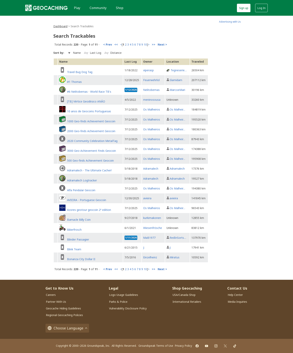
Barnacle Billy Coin (79, 219)
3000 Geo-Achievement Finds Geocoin (91, 151)
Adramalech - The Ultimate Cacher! (89, 170)
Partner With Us (56, 302)
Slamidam (176, 80)
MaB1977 (149, 238)
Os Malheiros (151, 109)
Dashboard (60, 26)
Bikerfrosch (74, 229)
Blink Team (74, 249)
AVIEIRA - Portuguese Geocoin (86, 200)
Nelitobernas (151, 90)
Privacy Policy (183, 346)
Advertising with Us (230, 21)
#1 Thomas (74, 82)
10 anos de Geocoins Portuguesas (89, 111)
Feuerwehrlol (151, 80)
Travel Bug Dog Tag (79, 72)
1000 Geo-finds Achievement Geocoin (91, 121)
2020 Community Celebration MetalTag (92, 141)
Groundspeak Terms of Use (155, 346)
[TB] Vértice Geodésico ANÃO (86, 101)
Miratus (174, 257)
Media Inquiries (237, 302)
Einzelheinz (150, 257)
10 (145, 44)
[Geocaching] (46, 8)
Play (77, 8)
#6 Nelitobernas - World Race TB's (89, 91)
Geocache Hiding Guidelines (63, 308)
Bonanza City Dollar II (81, 259)
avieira (147, 198)
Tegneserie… (179, 70)
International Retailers (187, 302)
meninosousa (151, 100)
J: (144, 247)
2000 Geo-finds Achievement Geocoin (91, 131)
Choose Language (67, 328)
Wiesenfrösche (152, 228)
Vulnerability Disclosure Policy (128, 308)
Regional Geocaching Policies (64, 315)
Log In (261, 8)
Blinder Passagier (78, 239)
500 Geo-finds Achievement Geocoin (90, 160)
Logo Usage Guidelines (123, 295)
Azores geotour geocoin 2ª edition (89, 210)
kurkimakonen (152, 218)
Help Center (235, 295)
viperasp (148, 70)
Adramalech (150, 168)
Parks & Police (118, 302)
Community (98, 8)
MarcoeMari (177, 90)
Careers (51, 295)
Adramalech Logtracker (82, 180)
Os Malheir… (177, 109)
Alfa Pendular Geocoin (81, 190)
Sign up (243, 8)
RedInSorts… (178, 238)
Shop (119, 8)
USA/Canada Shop (184, 295)
